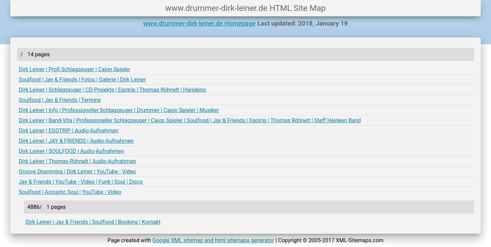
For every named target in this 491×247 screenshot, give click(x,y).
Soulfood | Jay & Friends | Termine (60, 100)
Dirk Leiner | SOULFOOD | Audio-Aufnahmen (71, 151)
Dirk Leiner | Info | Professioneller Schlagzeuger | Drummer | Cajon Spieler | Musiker (119, 110)
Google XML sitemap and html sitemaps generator (213, 240)
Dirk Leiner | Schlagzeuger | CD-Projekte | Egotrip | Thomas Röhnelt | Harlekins (112, 90)
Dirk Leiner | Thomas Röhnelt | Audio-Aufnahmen (77, 161)
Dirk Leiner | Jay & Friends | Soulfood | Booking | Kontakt (93, 222)
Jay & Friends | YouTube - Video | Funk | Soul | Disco (81, 182)
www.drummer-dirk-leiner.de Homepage (199, 23)
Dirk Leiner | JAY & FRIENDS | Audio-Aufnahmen (76, 141)
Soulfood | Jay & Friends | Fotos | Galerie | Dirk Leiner (82, 79)
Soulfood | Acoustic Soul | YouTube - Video (70, 192)
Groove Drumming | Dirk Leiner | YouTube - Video (77, 171)
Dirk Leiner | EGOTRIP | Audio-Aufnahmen (68, 130)
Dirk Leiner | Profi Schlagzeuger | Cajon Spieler (74, 69)
